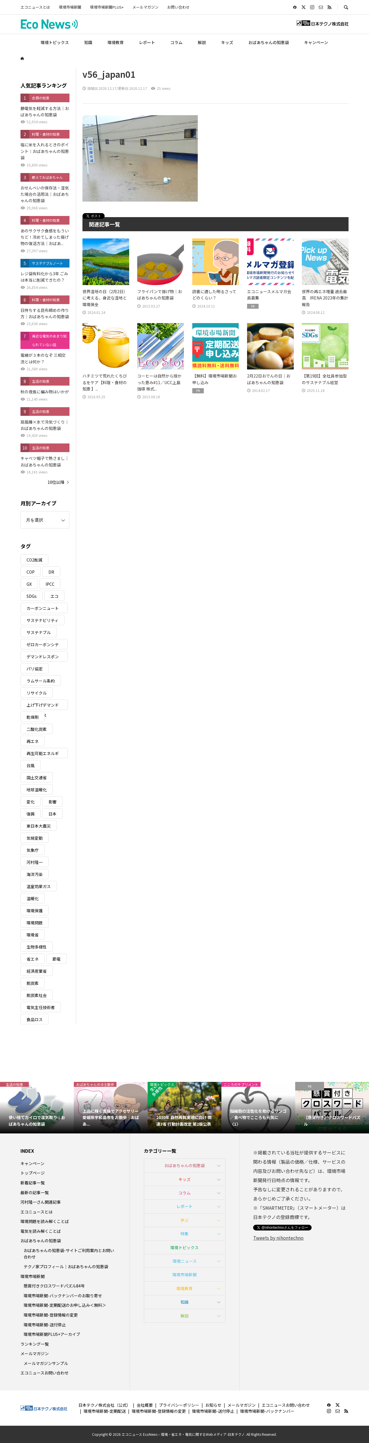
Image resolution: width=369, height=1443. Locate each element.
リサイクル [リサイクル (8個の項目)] (37, 693)
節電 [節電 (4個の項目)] (56, 959)
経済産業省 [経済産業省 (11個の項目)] (37, 971)
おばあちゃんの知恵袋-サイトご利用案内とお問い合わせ (69, 1253)
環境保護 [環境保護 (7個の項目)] (35, 910)
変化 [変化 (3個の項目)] (31, 802)
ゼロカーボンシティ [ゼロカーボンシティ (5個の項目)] (43, 645)
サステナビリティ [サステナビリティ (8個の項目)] (43, 620)
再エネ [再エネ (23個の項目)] (33, 741)
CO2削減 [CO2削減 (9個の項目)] (34, 560)
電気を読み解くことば (40, 1231)
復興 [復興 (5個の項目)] (31, 814)
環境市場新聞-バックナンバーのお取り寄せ (63, 1295)
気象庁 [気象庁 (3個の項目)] (33, 850)
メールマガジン (145, 7)
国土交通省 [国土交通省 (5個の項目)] (37, 777)
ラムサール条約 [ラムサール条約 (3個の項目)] (41, 681)
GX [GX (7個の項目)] (29, 584)
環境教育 (116, 42)
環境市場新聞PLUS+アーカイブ (52, 1334)
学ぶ (184, 1220)
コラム (176, 42)
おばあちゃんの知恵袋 (268, 42)
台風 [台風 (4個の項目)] (31, 765)
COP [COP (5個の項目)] (31, 572)
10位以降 (56, 482)
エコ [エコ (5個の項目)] (54, 596)
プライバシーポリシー (179, 1405)
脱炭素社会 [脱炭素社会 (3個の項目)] (37, 995)
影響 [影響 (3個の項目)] (52, 802)
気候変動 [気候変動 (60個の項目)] (35, 838)
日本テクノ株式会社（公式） (104, 1405)
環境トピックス (55, 42)
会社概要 (145, 1405)
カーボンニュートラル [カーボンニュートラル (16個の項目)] (43, 609)
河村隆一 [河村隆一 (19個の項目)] (35, 862)
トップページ (32, 1173)
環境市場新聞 (70, 7)
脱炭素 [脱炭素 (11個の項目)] (33, 983)
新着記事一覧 (32, 1183)
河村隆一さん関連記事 (40, 1202)
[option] (37, 1107)
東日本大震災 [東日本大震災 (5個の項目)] (39, 826)
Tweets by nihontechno (278, 1237)
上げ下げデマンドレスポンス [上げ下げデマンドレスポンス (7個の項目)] (43, 706)
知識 (88, 42)
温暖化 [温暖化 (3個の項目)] (33, 898)
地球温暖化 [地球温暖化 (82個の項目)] (37, 789)
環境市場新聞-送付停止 (45, 1325)
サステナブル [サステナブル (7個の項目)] (39, 632)
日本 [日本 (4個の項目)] (52, 814)
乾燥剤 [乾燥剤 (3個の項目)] (33, 717)
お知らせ (213, 1405)
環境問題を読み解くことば (44, 1221)
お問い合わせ (178, 7)
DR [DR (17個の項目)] (51, 572)
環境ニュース (185, 1261)
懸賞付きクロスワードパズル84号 (54, 1286)
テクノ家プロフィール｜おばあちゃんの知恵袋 (66, 1266)
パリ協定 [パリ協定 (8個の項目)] (35, 669)
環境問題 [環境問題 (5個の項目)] (35, 923)
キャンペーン (316, 42)
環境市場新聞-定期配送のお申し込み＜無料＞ (65, 1305)
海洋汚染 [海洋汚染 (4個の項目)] (35, 874)
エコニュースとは (35, 7)
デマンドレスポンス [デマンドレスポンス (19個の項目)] (43, 657)
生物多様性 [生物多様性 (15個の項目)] (37, 947)
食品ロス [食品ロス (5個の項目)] (35, 1019)
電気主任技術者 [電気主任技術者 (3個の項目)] (41, 1007)
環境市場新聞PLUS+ (107, 7)
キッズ (227, 42)
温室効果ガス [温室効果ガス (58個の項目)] (39, 886)
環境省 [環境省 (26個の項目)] (33, 935)
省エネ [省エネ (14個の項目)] (33, 959)
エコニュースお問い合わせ (44, 1373)
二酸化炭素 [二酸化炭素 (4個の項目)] (37, 729)
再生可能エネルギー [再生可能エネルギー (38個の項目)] (43, 754)
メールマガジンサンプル (46, 1363)
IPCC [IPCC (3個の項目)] (50, 584)
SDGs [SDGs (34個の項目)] (32, 596)
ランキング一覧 (34, 1344)
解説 (202, 42)
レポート (147, 42)
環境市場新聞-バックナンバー (267, 1411)
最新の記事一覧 (34, 1192)
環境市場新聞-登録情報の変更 (51, 1315)
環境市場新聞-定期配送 (105, 1411)
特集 (184, 1234)
